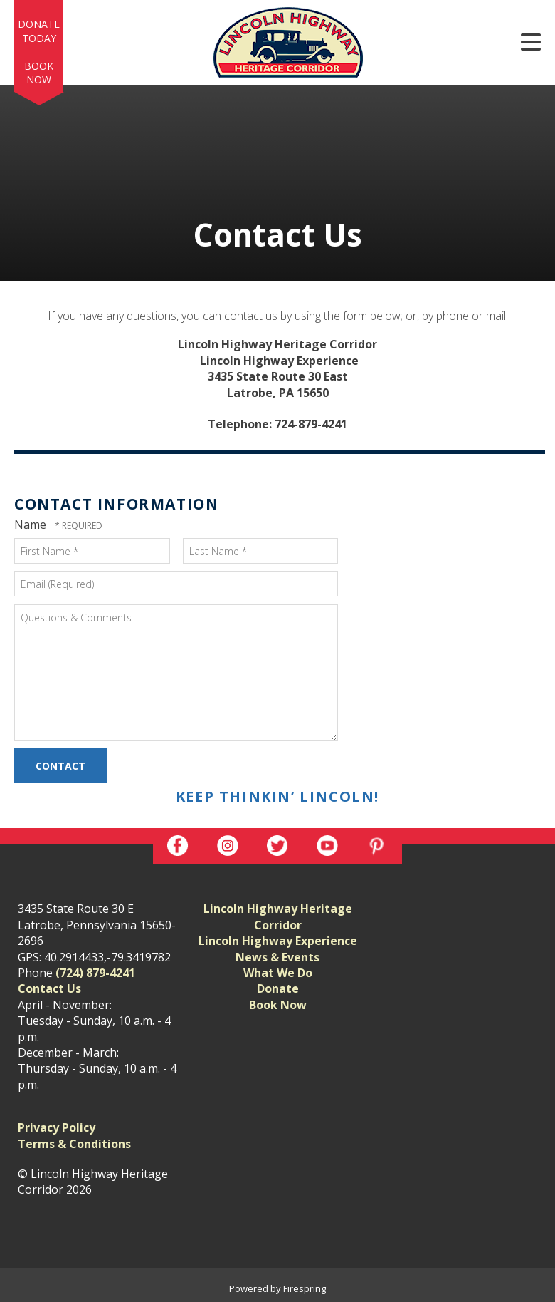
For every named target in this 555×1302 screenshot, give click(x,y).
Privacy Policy (56, 1127)
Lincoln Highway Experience (278, 941)
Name (31, 524)
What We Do (277, 973)
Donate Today (39, 31)
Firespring (304, 1288)
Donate (278, 988)
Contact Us (49, 988)
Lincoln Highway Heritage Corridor (278, 916)
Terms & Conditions (74, 1144)
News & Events (277, 957)
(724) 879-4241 (95, 973)
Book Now (38, 73)
